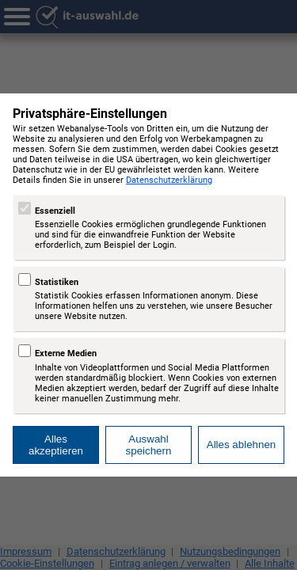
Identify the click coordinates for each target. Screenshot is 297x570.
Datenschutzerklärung (169, 180)
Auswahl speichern (149, 445)
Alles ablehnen (241, 444)
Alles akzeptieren (56, 445)
